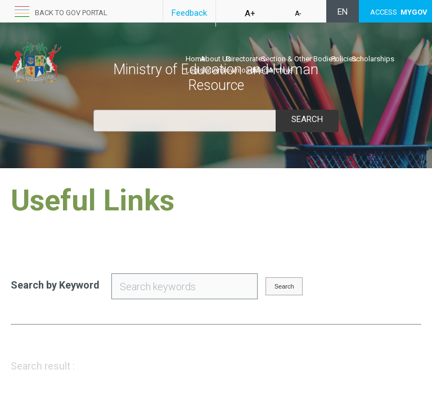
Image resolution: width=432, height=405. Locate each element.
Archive (280, 70)
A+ (250, 13)
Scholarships (373, 59)
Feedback (189, 13)
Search (307, 119)
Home (195, 59)
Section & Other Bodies (298, 59)
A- (298, 13)
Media (263, 70)
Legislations (206, 70)
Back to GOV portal (71, 12)
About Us (215, 59)
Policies (344, 59)
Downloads (239, 70)
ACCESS (399, 12)
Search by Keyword (55, 285)
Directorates (246, 59)
